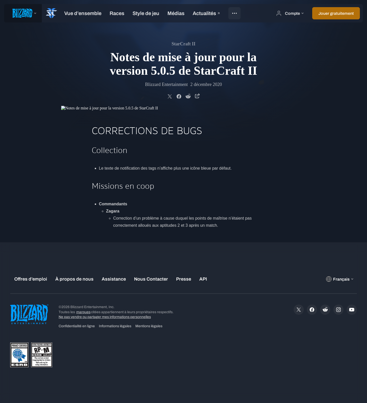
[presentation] (23, 13)
